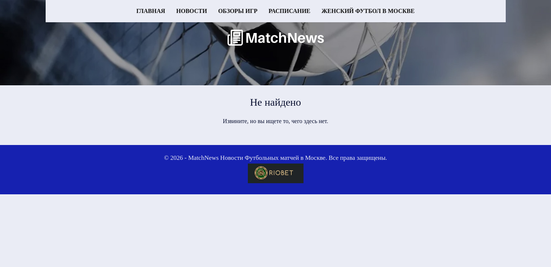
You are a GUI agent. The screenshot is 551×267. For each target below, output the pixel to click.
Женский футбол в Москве (368, 11)
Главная (151, 11)
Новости (191, 11)
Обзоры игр (238, 11)
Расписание (290, 11)
